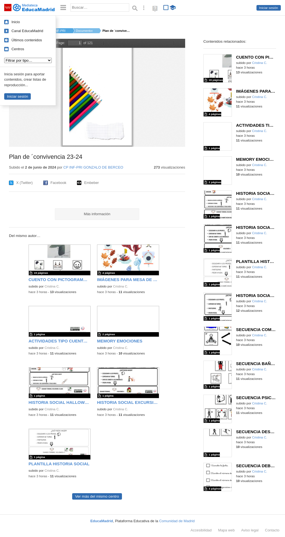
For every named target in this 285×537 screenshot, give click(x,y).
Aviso (249, 530)
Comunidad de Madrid (177, 521)
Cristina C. (52, 286)
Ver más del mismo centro (97, 496)
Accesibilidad (200, 530)
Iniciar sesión (268, 7)
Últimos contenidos (26, 40)
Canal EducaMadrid (27, 31)
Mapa (226, 530)
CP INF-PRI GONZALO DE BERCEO (93, 167)
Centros (17, 49)
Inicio (15, 22)
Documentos (84, 30)
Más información (97, 214)
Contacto (272, 530)
